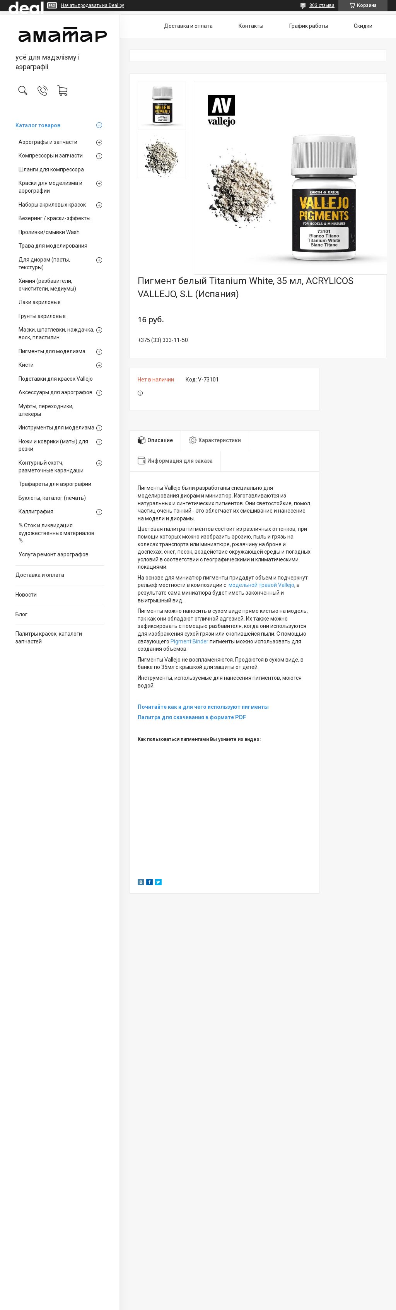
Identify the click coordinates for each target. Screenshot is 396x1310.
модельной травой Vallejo (261, 585)
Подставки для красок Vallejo (56, 379)
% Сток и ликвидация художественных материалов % (56, 533)
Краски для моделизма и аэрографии (50, 187)
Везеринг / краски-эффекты (54, 218)
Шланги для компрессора (51, 169)
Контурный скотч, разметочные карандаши (51, 467)
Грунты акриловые (42, 316)
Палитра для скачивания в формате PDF (192, 717)
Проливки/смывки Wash (49, 232)
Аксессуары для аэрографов (55, 392)
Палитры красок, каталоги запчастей (48, 638)
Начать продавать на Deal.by (92, 5)
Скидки (363, 26)
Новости (26, 595)
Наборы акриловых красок (52, 205)
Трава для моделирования (53, 246)
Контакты (251, 26)
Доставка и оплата (39, 575)
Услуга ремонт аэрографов (54, 554)
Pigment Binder (189, 641)
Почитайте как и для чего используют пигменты (203, 707)
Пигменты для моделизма (52, 351)
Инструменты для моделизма (56, 427)
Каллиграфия (36, 511)
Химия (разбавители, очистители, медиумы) (47, 285)
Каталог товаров (37, 125)
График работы (308, 26)
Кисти (26, 365)
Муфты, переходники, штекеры (46, 410)
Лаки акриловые (40, 302)
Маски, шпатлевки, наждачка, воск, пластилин (56, 333)
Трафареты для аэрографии (55, 484)
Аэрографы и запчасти (48, 142)
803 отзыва (322, 5)
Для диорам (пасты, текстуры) (44, 263)
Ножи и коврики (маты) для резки (53, 445)
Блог (21, 614)
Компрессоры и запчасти (51, 155)
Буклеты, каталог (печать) (52, 498)
